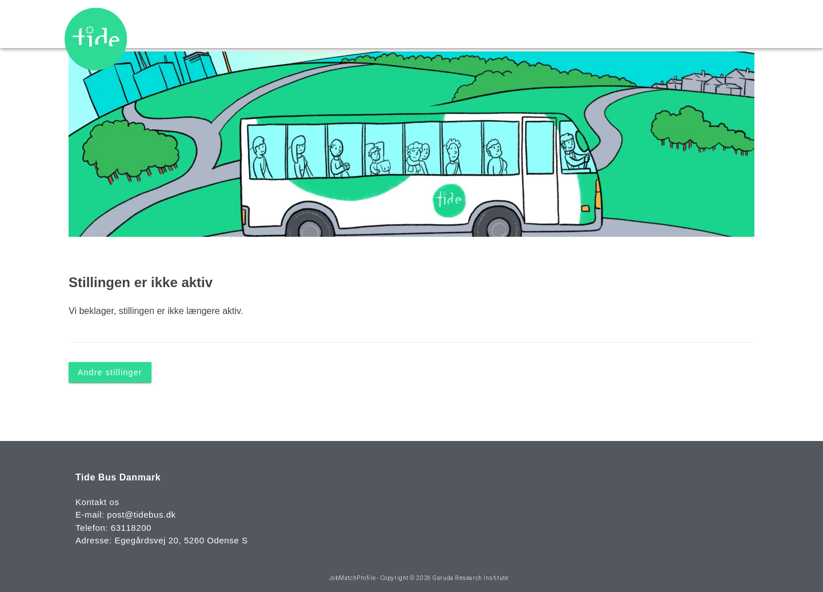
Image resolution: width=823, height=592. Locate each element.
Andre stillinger (110, 371)
